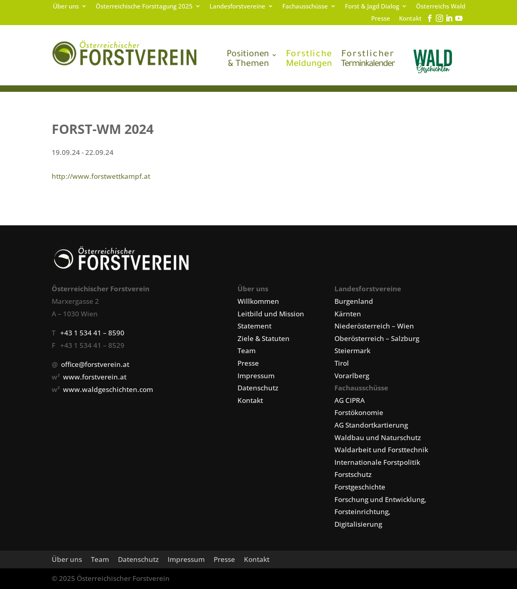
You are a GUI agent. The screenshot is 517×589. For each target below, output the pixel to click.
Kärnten (347, 313)
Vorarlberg (351, 375)
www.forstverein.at (94, 376)
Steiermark (352, 350)
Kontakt (410, 18)
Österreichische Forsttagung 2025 (144, 6)
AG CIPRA (349, 400)
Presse (380, 18)
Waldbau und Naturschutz (377, 437)
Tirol (341, 363)
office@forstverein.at (95, 364)
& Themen (248, 60)
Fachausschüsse (305, 6)
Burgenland (353, 301)
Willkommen (258, 301)
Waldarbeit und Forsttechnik (381, 449)
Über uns (66, 6)
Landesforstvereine (237, 6)
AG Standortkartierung (371, 425)
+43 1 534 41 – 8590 (92, 332)
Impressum (256, 375)
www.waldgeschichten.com (108, 389)
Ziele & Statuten (263, 338)
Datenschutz (257, 387)
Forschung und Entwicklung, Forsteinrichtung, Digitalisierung (380, 512)
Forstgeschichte (359, 487)
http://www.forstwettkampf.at (101, 176)
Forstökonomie (358, 412)
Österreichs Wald (440, 6)
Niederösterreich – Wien (374, 326)
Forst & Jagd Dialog (372, 6)
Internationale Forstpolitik (377, 462)
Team (246, 350)
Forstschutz (353, 474)
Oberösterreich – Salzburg (376, 338)
